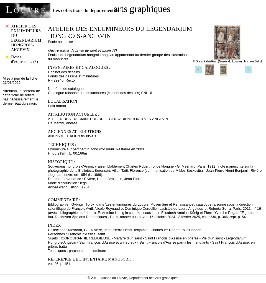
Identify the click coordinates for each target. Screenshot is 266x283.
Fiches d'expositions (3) (24, 59)
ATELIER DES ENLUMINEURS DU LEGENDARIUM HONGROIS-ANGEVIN (26, 38)
